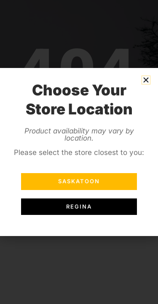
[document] (79, 152)
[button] (146, 80)
